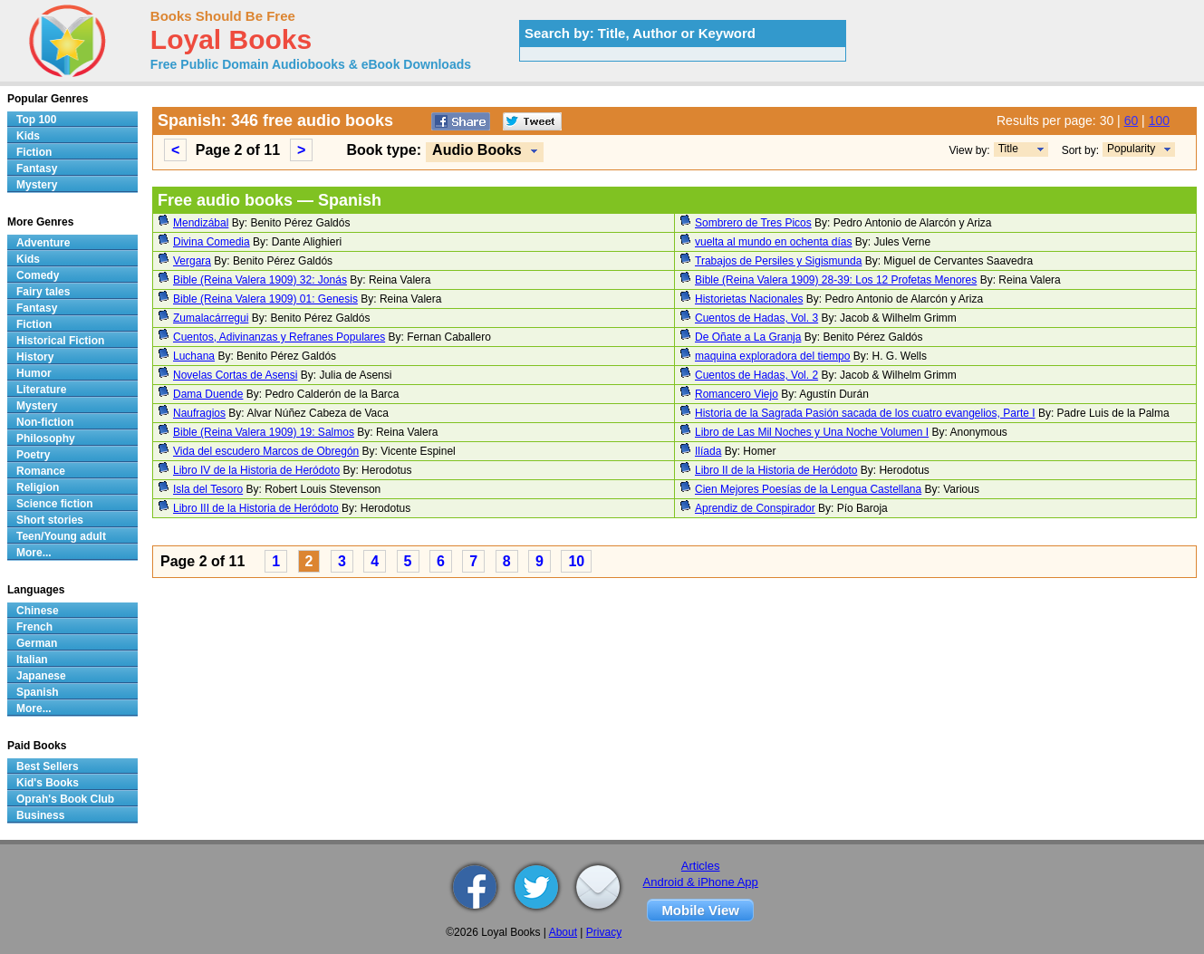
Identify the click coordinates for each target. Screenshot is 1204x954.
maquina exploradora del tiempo (772, 356)
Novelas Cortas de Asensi (235, 375)
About (563, 932)
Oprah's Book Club (65, 799)
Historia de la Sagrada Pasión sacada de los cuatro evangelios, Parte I (865, 413)
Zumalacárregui (210, 318)
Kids (28, 136)
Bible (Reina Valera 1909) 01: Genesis (265, 299)
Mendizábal (200, 223)
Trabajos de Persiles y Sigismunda (778, 261)
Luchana (194, 356)
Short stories (49, 520)
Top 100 (36, 119)
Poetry (33, 454)
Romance (40, 471)
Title (1008, 148)
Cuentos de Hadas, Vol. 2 (756, 375)
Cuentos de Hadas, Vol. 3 (756, 318)
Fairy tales (43, 291)
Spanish (37, 692)
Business (40, 815)
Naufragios (199, 413)
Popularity (1131, 148)
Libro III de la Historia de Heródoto (256, 508)
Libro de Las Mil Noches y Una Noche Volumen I (812, 432)
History (34, 357)
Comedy (37, 275)
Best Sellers (47, 766)
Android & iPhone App (700, 882)
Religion (37, 487)
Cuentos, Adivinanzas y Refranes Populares (279, 337)
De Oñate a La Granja (748, 337)
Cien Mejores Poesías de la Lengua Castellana (808, 489)
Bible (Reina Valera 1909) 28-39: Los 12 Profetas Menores (836, 280)
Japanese (41, 676)
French (34, 627)
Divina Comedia (211, 242)
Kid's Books (47, 782)
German (36, 643)
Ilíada (708, 451)
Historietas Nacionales (749, 299)
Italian (32, 659)
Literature (41, 389)
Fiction (34, 152)
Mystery (36, 184)
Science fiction (54, 503)
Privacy (603, 932)
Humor (34, 373)
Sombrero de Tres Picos (753, 223)
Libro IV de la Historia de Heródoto (256, 470)
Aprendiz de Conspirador (755, 508)
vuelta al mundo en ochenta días (773, 242)
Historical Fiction (60, 340)
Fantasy (36, 168)
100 (1159, 120)
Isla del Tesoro (208, 489)
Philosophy (45, 438)
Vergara (192, 261)
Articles (700, 865)
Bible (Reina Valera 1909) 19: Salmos (263, 432)
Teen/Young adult (61, 536)
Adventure (43, 242)
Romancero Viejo (736, 394)
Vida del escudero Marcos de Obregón (266, 451)
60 (1131, 120)
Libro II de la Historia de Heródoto (776, 470)
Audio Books (477, 150)
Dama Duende (208, 394)
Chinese (37, 610)
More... (34, 552)
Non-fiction (44, 422)
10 (576, 561)
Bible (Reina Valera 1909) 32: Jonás (260, 280)
